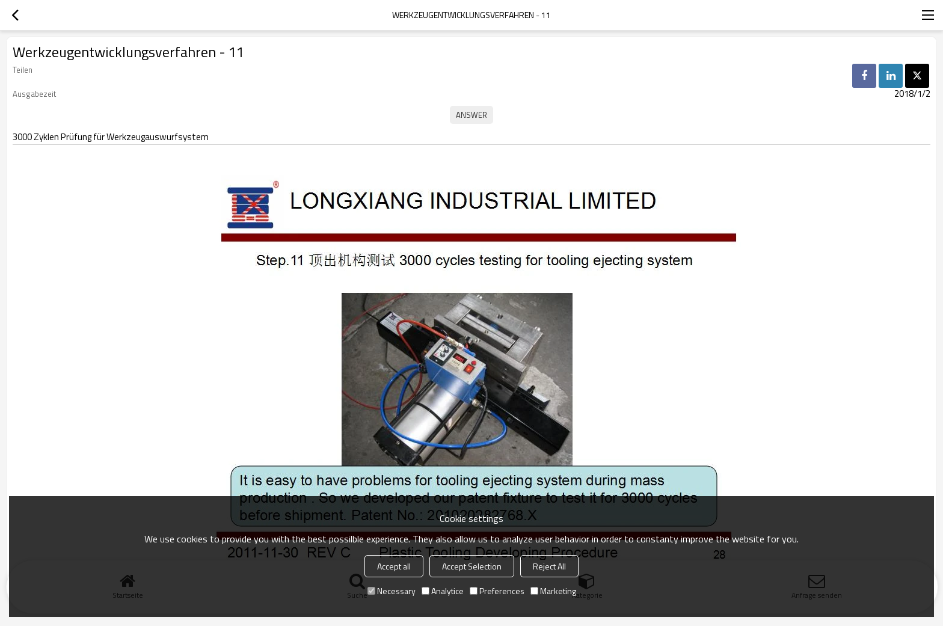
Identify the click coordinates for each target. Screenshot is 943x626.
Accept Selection (472, 566)
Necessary (391, 591)
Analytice (443, 591)
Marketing (553, 591)
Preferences (497, 591)
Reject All (549, 566)
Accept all (394, 566)
